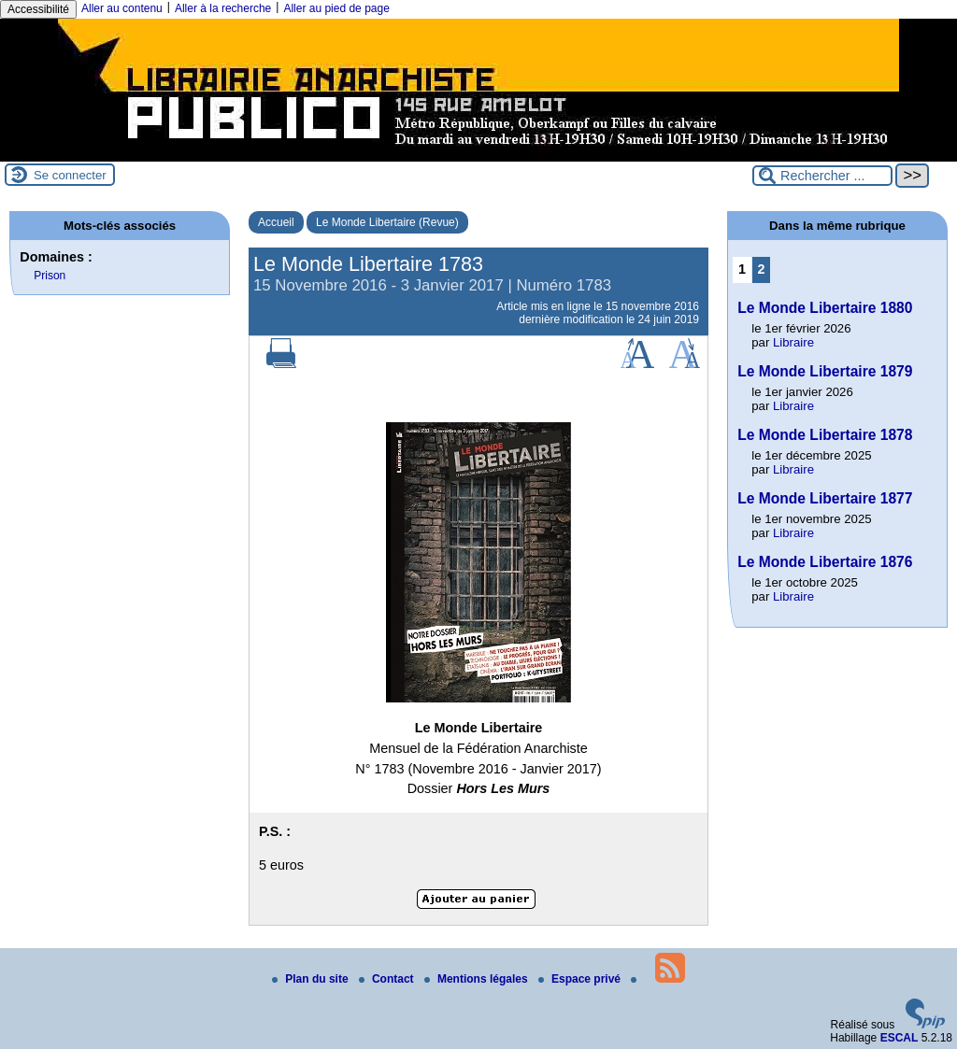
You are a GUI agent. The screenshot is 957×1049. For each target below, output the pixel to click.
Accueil (276, 222)
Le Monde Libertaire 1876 (824, 562)
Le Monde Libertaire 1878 (824, 435)
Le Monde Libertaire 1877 (824, 498)
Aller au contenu (122, 8)
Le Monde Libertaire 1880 (824, 308)
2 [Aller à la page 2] (761, 269)
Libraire (793, 342)
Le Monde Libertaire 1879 (824, 371)
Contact (388, 978)
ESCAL (899, 1037)
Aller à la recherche (223, 8)
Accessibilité (38, 9)
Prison (49, 275)
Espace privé (580, 978)
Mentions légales (477, 978)
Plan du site (311, 978)
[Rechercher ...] (822, 175)
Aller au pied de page (336, 8)
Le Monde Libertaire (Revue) (387, 222)
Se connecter (70, 175)
